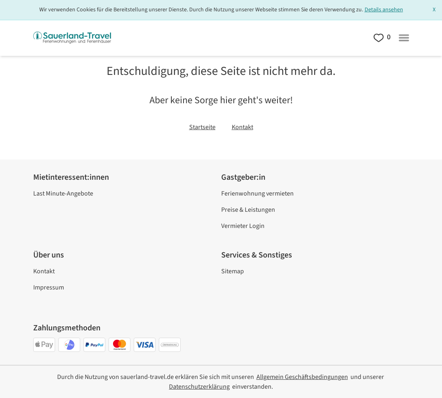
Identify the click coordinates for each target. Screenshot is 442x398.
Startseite (202, 127)
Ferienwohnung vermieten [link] (257, 193)
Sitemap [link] (232, 271)
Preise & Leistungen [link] (248, 209)
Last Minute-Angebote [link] (63, 193)
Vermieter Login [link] (243, 225)
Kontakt (242, 127)
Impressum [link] (48, 287)
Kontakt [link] (44, 271)
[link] (302, 376)
